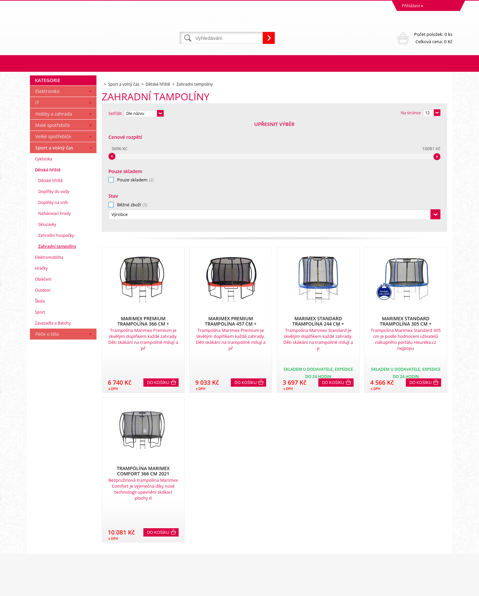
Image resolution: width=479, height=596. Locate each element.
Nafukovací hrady (54, 322)
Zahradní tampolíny (57, 355)
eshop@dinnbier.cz (154, 564)
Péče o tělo (47, 443)
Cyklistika (43, 267)
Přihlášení (411, 6)
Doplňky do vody (53, 300)
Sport (40, 421)
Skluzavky (47, 333)
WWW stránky (401, 589)
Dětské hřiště (48, 278)
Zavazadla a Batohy (53, 432)
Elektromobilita (49, 366)
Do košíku (158, 274)
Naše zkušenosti (256, 527)
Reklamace (42, 527)
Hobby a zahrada (53, 222)
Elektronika (47, 200)
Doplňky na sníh (53, 311)
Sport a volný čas (54, 256)
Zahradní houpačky (56, 344)
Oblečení (43, 388)
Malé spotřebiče (52, 234)
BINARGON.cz (439, 589)
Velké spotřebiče (53, 245)
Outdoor (43, 399)
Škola (40, 410)
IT (37, 211)
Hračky (41, 377)
